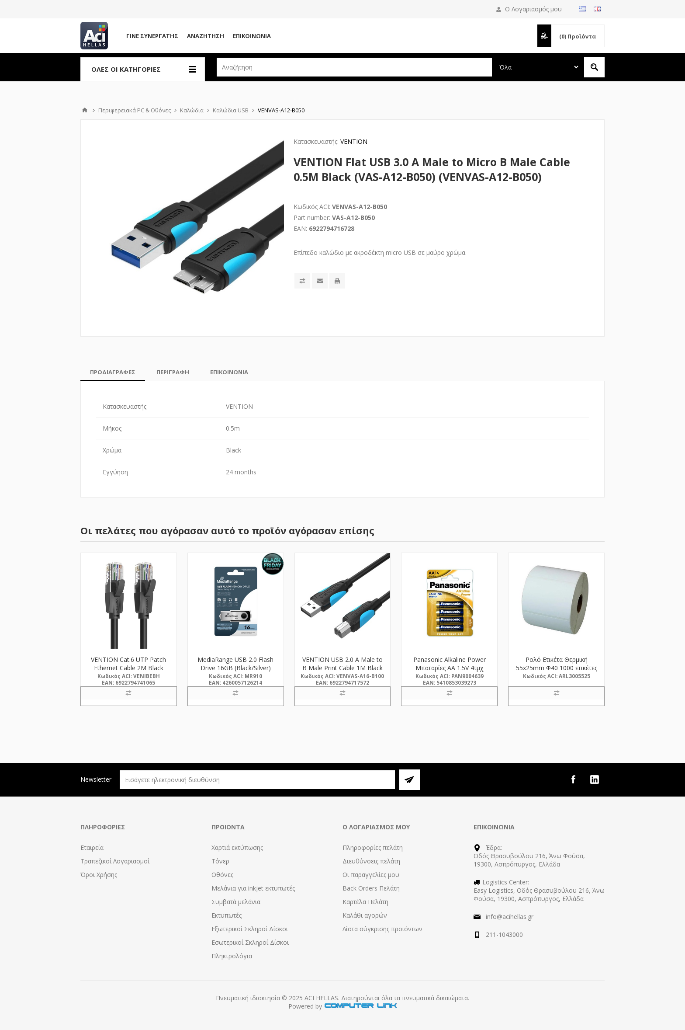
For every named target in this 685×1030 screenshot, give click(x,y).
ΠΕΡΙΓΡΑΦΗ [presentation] (172, 372)
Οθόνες (222, 874)
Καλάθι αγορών (364, 915)
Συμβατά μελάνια (235, 902)
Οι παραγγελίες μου (370, 874)
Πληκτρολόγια (231, 956)
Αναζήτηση (205, 36)
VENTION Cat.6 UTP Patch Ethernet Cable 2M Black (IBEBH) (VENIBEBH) (128, 667)
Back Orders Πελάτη (371, 888)
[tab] (112, 372)
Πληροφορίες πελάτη (372, 847)
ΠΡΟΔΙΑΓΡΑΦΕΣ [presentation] (112, 372)
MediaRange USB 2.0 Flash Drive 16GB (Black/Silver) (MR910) (235, 667)
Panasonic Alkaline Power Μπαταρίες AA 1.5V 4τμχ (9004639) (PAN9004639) (449, 667)
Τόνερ (220, 861)
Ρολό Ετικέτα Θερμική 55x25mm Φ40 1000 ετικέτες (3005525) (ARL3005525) (556, 667)
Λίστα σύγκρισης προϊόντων (382, 929)
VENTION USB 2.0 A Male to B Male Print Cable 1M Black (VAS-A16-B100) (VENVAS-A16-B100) (342, 672)
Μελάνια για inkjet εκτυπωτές (253, 888)
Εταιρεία (92, 847)
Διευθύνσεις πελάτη (371, 861)
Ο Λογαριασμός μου (533, 9)
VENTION (353, 141)
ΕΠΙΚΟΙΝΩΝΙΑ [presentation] (229, 372)
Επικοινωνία (252, 36)
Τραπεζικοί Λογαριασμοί (114, 861)
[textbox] (354, 67)
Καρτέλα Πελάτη (365, 902)
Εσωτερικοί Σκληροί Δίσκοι (250, 942)
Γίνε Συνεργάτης (152, 36)
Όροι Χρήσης (98, 874)
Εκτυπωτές (226, 915)
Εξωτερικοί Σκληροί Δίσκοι (249, 929)
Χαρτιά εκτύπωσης (237, 847)
